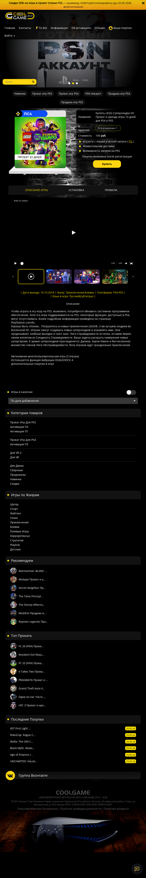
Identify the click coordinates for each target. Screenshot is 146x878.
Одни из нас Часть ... (32, 697)
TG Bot (41, 28)
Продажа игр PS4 (119, 93)
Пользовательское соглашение (37, 808)
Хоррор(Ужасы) (20, 536)
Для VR (14, 457)
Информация (59, 28)
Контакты (25, 28)
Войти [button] (10, 35)
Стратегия (16, 540)
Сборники (16, 470)
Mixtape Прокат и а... (32, 579)
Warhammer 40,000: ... (33, 571)
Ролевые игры (19, 531)
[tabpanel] (73, 48)
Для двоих (17, 465)
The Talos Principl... (31, 596)
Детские (15, 549)
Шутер (14, 504)
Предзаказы (18, 474)
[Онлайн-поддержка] (137, 869)
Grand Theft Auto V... (32, 688)
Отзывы (100, 28)
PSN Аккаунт (93, 93)
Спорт (14, 509)
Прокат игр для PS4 (23, 440)
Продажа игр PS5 (72, 102)
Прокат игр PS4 (69, 93)
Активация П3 (19, 427)
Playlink (15, 545)
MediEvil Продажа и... (32, 613)
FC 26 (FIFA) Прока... (31, 646)
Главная (10, 28)
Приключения (19, 522)
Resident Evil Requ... (31, 654)
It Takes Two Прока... (32, 671)
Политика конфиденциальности (80, 808)
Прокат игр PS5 (42, 93)
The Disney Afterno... (32, 604)
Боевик (14, 527)
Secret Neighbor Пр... (32, 588)
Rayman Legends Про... (33, 621)
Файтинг (15, 513)
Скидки (14, 483)
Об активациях (81, 28)
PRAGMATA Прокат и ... (33, 680)
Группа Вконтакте (33, 775)
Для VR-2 (15, 452)
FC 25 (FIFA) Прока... (31, 663)
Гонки (14, 518)
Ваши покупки (120, 28)
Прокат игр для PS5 (23, 422)
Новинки (20, 93)
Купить (107, 164)
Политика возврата (116, 808)
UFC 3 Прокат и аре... (32, 705)
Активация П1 (19, 431)
